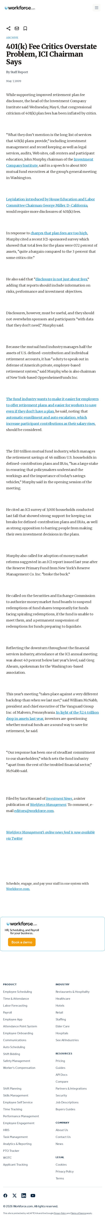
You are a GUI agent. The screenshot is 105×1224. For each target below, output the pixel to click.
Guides (60, 1068)
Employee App (12, 1019)
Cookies (61, 1164)
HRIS (6, 1130)
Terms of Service (78, 1213)
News (59, 1144)
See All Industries (67, 1040)
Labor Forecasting (15, 1005)
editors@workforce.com (34, 811)
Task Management (15, 1137)
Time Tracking (12, 1109)
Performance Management (21, 1116)
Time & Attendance (16, 998)
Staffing (61, 1019)
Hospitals (62, 1033)
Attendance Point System (20, 1026)
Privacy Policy (65, 1171)
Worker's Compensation (19, 1068)
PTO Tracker (11, 1151)
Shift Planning (12, 1088)
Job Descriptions (67, 1102)
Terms (60, 1178)
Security (61, 1095)
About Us (62, 1130)
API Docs (62, 1074)
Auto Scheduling (14, 1047)
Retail (59, 1012)
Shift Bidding (11, 1054)
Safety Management (16, 1061)
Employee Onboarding (18, 1033)
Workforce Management (48, 804)
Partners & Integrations (71, 1088)
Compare (62, 1081)
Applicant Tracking (15, 1164)
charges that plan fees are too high (59, 233)
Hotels (60, 1005)
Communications (14, 1040)
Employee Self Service (18, 1102)
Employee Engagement (18, 1123)
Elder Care (63, 1026)
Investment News (59, 798)
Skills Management (15, 1095)
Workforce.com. (18, 889)
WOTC (7, 1157)
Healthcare (63, 998)
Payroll (7, 1012)
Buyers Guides (65, 1109)
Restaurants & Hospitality (73, 992)
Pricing (60, 1061)
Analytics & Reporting (17, 1144)
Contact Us (63, 1137)
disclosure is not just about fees (61, 279)
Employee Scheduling (17, 992)
